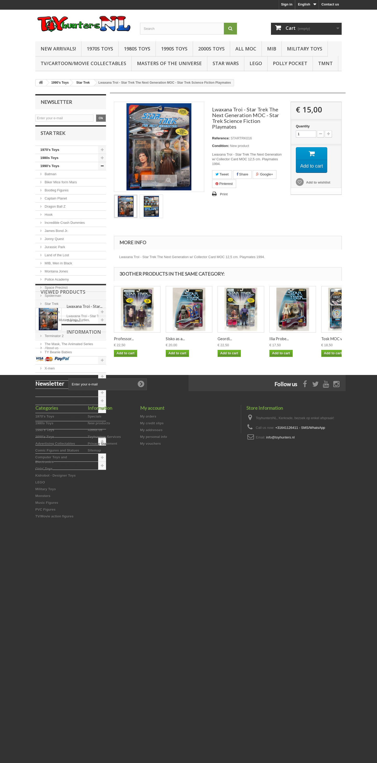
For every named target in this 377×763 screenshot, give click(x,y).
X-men (49, 372)
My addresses (151, 644)
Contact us (330, 4)
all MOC (245, 48)
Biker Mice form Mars (60, 186)
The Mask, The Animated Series (68, 348)
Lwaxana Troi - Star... (84, 504)
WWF (48, 364)
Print (224, 194)
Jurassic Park (54, 251)
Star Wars (226, 63)
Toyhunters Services (104, 650)
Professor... (124, 338)
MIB (271, 48)
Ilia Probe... (279, 338)
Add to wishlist (317, 182)
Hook (48, 219)
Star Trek (51, 308)
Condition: (220, 146)
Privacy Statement (102, 657)
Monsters (48, 445)
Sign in (286, 4)
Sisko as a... (175, 338)
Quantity (303, 126)
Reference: (221, 138)
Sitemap (94, 664)
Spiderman (52, 300)
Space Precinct (56, 292)
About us (51, 558)
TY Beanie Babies (58, 356)
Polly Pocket (290, 63)
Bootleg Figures (56, 194)
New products (99, 637)
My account (152, 621)
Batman (50, 178)
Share (242, 174)
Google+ (264, 174)
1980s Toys (137, 48)
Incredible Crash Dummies (64, 227)
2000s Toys (211, 48)
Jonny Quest (54, 243)
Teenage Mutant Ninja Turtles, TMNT (65, 328)
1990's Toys (49, 170)
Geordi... (225, 338)
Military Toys (304, 48)
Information (58, 544)
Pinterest (224, 184)
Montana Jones (56, 275)
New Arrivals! (58, 48)
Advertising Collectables (60, 389)
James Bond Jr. (56, 235)
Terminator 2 (54, 340)
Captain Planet (55, 202)
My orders (148, 630)
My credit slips (152, 637)
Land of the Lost (56, 259)
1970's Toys (49, 154)
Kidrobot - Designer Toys (60, 421)
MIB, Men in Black (58, 267)
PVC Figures (50, 462)
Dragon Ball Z (54, 211)
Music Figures (51, 453)
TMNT (325, 63)
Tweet (222, 174)
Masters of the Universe (169, 63)
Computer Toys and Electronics (65, 405)
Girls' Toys (49, 413)
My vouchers (150, 657)
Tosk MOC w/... (334, 338)
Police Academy (56, 284)
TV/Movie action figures (59, 470)
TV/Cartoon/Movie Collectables (83, 63)
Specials (95, 630)
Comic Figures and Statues (62, 397)
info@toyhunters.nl (280, 651)
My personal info (153, 650)
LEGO (256, 63)
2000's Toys (49, 381)
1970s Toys (100, 48)
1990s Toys (174, 48)
